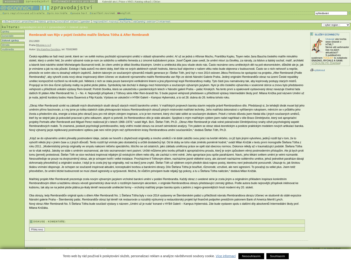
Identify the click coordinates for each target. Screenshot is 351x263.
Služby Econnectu (327, 34)
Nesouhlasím (251, 256)
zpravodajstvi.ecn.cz (33, 27)
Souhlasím (277, 256)
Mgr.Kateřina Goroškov (48, 49)
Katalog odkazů (143, 1)
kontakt (316, 248)
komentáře (7, 36)
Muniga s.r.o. (43, 45)
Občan (156, 1)
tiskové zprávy (10, 40)
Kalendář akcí (109, 1)
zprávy (5, 31)
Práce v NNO (126, 1)
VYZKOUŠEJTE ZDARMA (325, 63)
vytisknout (317, 70)
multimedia (7, 49)
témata (5, 44)
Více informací (226, 256)
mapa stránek (334, 248)
